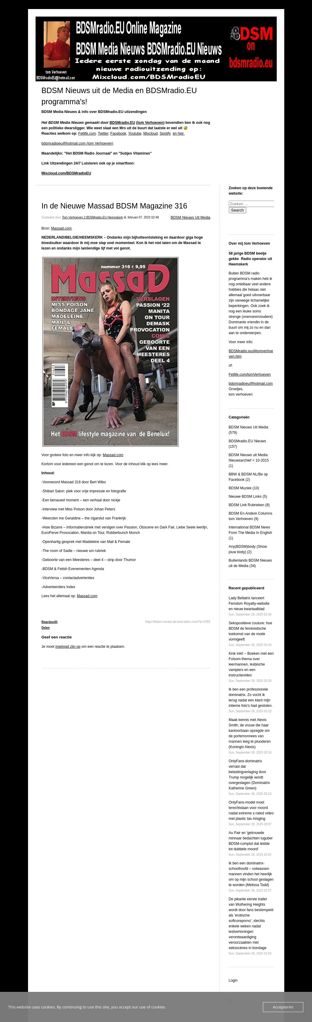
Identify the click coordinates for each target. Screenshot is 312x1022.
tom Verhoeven (150, 123)
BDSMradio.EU (122, 123)
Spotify (165, 133)
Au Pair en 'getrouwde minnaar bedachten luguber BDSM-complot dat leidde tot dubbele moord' (251, 843)
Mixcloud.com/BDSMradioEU (66, 173)
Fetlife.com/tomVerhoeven (250, 374)
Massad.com (61, 228)
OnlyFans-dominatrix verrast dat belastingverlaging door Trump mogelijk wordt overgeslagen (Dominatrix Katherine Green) (250, 777)
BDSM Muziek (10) (244, 488)
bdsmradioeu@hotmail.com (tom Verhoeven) (77, 143)
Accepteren (283, 1007)
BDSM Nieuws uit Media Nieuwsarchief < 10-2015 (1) (249, 460)
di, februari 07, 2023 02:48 (141, 217)
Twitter (103, 133)
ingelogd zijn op (67, 646)
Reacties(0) (50, 622)
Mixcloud (150, 133)
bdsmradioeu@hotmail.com (251, 383)
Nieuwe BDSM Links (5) (248, 496)
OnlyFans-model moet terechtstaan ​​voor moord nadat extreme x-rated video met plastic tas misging (251, 813)
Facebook (118, 133)
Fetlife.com (87, 133)
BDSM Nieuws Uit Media (190, 217)
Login (233, 980)
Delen (46, 627)
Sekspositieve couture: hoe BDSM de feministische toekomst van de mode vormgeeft (250, 634)
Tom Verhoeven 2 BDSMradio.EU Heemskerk (92, 217)
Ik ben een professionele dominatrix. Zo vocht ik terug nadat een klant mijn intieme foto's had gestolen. (251, 700)
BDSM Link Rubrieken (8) (249, 505)
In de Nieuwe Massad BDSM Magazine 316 (115, 206)
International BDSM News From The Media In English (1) (250, 532)
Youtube (134, 133)
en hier (178, 133)
